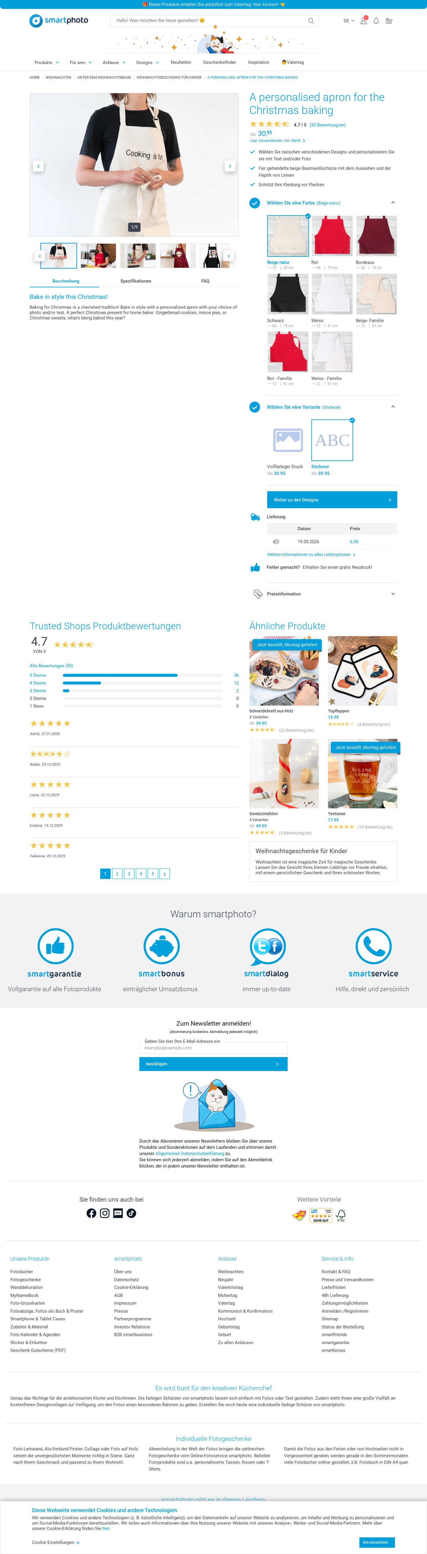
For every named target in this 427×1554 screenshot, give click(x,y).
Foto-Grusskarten (27, 1303)
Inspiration (258, 62)
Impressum (125, 1303)
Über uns (123, 1271)
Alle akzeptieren (375, 1542)
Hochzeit (227, 1319)
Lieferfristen (334, 1287)
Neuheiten (181, 62)
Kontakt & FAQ (336, 1271)
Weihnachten (230, 1271)
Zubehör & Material (29, 1327)
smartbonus (333, 1350)
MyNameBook (24, 1295)
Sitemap (330, 1319)
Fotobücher (21, 1271)
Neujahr (225, 1279)
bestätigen (156, 1064)
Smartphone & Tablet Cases (37, 1319)
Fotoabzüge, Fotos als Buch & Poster (46, 1311)
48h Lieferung (335, 1295)
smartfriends (334, 1334)
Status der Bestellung (343, 1327)
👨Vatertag (292, 62)
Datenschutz (126, 1279)
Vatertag (226, 1303)
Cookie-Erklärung (131, 1287)
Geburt (224, 1334)
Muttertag (227, 1295)
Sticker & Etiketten (28, 1342)
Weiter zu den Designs (296, 500)
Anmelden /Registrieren (345, 1311)
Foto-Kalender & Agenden (35, 1334)
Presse (121, 1311)
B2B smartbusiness (133, 1334)
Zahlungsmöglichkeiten (345, 1303)
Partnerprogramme (132, 1319)
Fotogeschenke (25, 1279)
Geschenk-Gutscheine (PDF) (38, 1350)
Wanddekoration (26, 1287)
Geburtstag (229, 1327)
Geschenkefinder (219, 62)
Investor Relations (132, 1327)
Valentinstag (230, 1287)
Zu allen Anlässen (235, 1342)
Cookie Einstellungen (56, 1542)
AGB (118, 1295)
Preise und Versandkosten (348, 1279)
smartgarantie (335, 1342)
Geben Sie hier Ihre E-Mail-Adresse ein (182, 1041)
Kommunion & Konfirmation (245, 1311)
